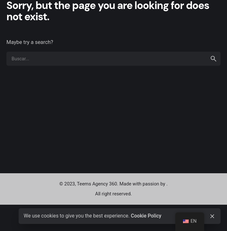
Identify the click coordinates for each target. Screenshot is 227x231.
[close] (212, 216)
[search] (213, 59)
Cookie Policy (146, 216)
